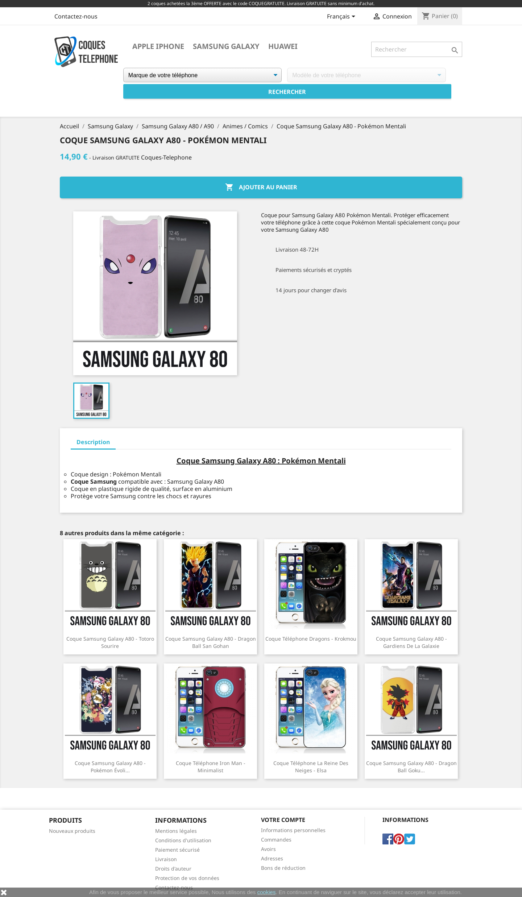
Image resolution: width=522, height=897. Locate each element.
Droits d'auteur (173, 868)
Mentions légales (176, 830)
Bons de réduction (283, 867)
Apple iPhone (158, 46)
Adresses (272, 858)
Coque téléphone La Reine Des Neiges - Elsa (310, 767)
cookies (266, 892)
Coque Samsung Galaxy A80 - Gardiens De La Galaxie (411, 642)
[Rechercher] (416, 49)
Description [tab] (93, 442)
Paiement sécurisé (177, 849)
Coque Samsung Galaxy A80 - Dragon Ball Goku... (411, 767)
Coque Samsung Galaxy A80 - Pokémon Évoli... (110, 767)
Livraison (166, 859)
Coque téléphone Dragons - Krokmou (310, 638)
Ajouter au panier (261, 187)
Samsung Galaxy (226, 46)
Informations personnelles (293, 830)
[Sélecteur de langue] (342, 17)
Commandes (276, 839)
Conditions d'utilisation (183, 840)
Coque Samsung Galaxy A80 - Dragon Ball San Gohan (210, 642)
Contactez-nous (76, 16)
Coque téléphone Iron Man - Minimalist (210, 767)
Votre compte (283, 820)
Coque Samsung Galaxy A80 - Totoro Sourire (110, 642)
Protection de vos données (187, 878)
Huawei (283, 46)
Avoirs (268, 849)
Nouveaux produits (72, 830)
